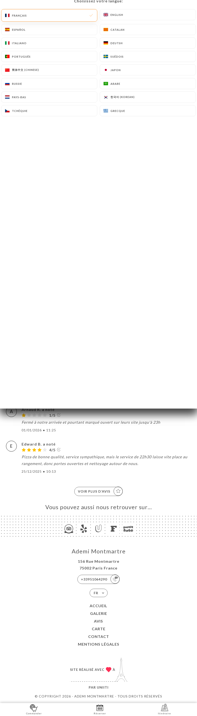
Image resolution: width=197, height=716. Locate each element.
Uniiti (103, 687)
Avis (98, 621)
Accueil (98, 605)
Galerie (98, 613)
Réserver (100, 709)
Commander (34, 709)
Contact (98, 636)
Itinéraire (164, 709)
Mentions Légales (98, 644)
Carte (98, 628)
